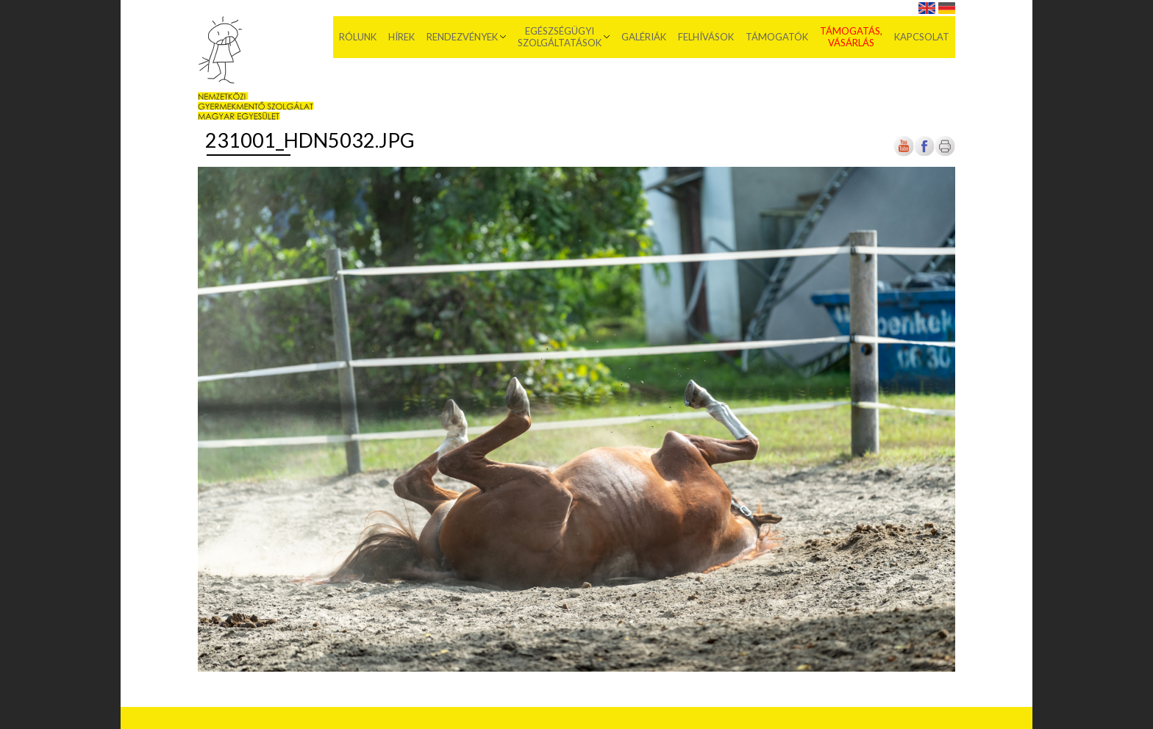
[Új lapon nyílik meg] (924, 153)
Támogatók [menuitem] (777, 37)
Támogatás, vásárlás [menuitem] (851, 37)
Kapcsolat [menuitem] (921, 37)
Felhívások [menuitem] (706, 37)
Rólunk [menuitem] (357, 37)
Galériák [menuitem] (643, 37)
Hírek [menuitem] (401, 37)
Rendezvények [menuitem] (462, 37)
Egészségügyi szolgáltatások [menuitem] (560, 37)
